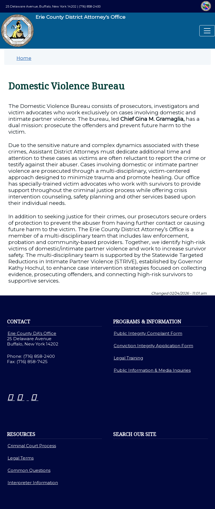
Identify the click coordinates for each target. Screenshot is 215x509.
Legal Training (128, 358)
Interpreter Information (33, 482)
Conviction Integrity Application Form (153, 345)
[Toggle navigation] (207, 30)
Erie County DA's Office (32, 333)
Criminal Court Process (32, 445)
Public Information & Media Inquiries (152, 370)
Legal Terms (21, 458)
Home (24, 58)
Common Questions (29, 470)
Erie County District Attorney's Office (63, 30)
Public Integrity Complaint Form (148, 333)
